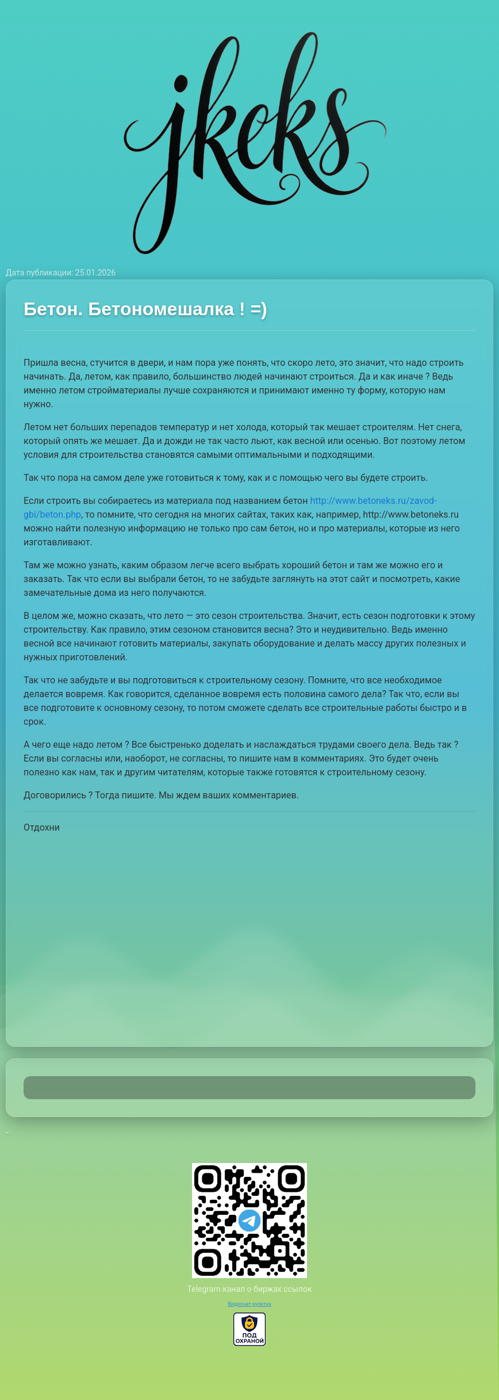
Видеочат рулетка (249, 1304)
